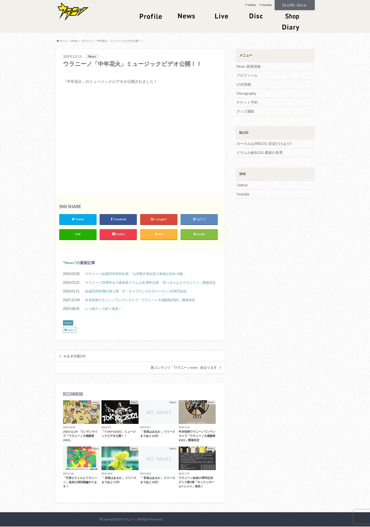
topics (71, 330)
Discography (246, 92)
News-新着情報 (248, 66)
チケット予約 (246, 101)
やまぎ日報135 (74, 356)
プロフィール (246, 75)
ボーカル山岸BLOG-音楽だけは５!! (262, 142)
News (70, 263)
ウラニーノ (128, 520)
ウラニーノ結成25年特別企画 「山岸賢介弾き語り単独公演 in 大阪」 (135, 274)
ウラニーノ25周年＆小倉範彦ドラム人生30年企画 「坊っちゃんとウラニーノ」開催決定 (150, 283)
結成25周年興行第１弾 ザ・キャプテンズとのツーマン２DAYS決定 (136, 292)
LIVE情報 (243, 84)
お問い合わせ (295, 5)
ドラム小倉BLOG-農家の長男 (258, 151)
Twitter (251, 5)
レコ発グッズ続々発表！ (103, 309)
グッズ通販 (244, 110)
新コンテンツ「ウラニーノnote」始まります (184, 368)
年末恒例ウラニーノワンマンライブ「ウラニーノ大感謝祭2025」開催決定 (140, 301)
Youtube (266, 5)
